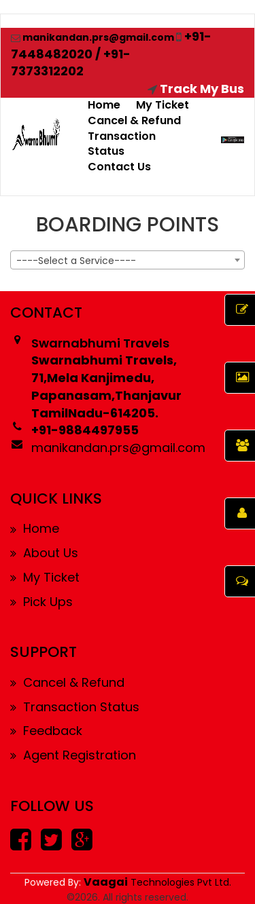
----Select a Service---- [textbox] (76, 260)
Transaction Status (122, 143)
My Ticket (162, 105)
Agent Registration (73, 755)
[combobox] (127, 259)
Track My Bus (196, 88)
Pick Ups (41, 601)
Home (104, 105)
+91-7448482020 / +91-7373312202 (111, 53)
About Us (44, 552)
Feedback (46, 730)
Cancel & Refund (134, 120)
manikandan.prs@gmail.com (92, 37)
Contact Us (119, 166)
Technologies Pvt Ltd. (157, 882)
